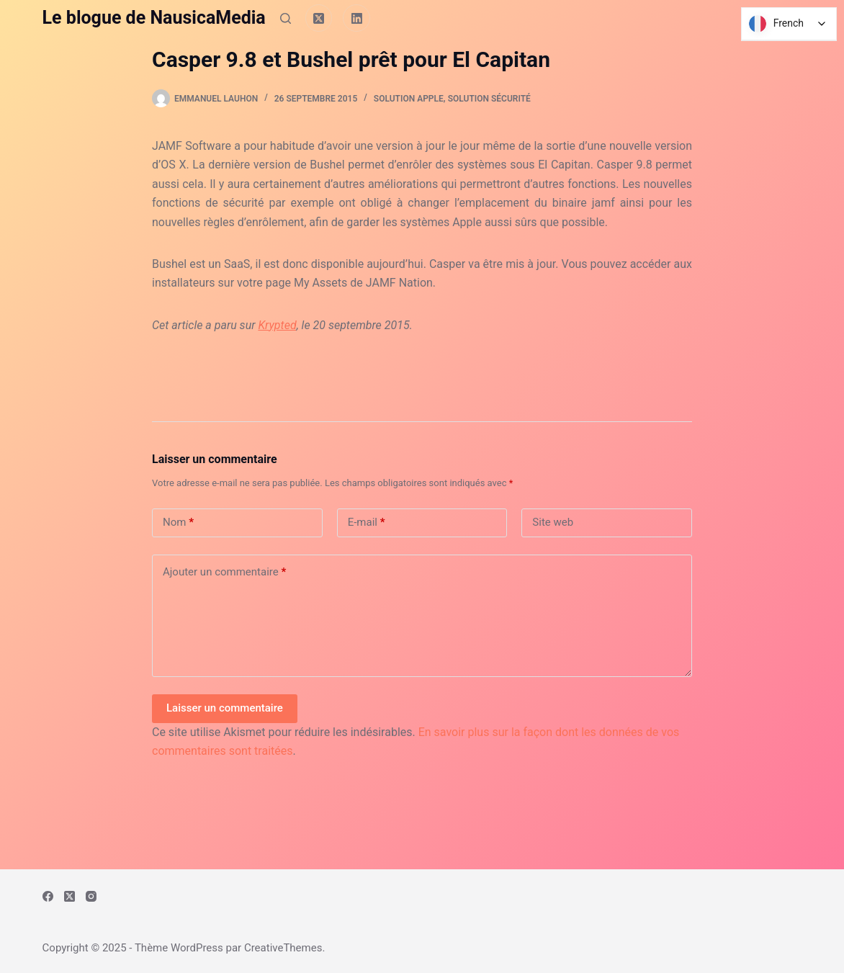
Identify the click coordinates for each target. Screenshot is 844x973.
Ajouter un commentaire (224, 572)
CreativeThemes (283, 947)
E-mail (366, 523)
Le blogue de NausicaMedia (154, 17)
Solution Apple (409, 99)
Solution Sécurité (489, 99)
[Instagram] (91, 896)
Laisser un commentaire (224, 707)
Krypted (277, 325)
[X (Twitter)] (319, 18)
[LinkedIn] (356, 18)
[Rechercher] (285, 18)
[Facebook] (47, 896)
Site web (552, 522)
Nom (178, 523)
